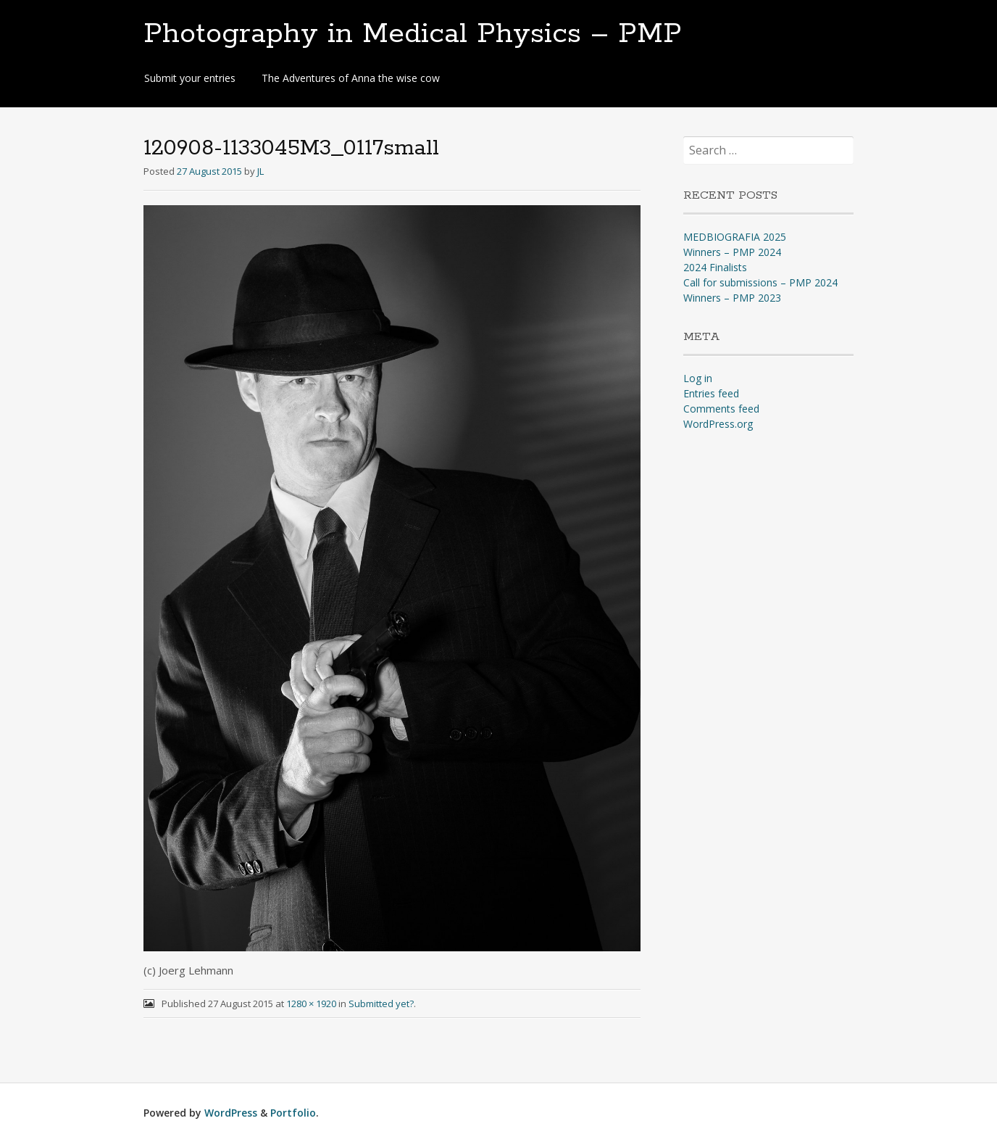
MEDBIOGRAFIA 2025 (734, 237)
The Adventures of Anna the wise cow (351, 78)
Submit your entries (189, 78)
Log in (697, 378)
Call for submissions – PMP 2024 (760, 282)
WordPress (230, 1113)
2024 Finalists (715, 267)
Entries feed (711, 393)
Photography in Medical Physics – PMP (412, 34)
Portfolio (293, 1113)
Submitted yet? (381, 1003)
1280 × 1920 (311, 1003)
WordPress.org (718, 424)
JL (260, 171)
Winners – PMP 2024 (732, 252)
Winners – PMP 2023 (732, 298)
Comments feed (721, 408)
